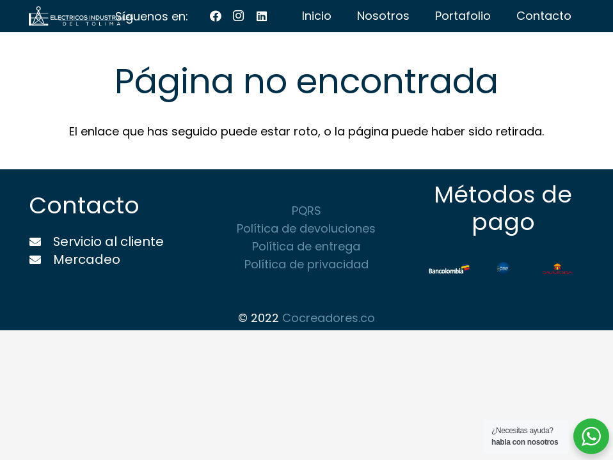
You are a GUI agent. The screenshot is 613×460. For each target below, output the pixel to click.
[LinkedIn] (261, 15)
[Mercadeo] (41, 260)
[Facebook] (215, 15)
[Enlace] (81, 16)
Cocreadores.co (328, 318)
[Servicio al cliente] (41, 242)
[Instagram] (238, 15)
